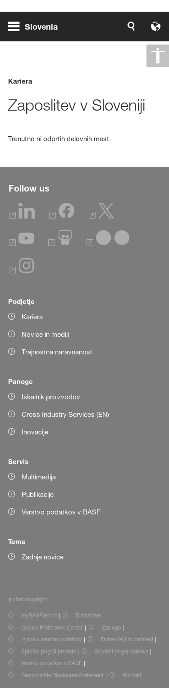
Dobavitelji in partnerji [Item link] (127, 639)
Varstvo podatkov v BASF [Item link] (51, 663)
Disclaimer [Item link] (88, 615)
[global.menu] (36, 26)
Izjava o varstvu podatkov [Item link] (51, 639)
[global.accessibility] (157, 56)
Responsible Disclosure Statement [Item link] (62, 675)
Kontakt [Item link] (132, 675)
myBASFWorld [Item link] (39, 615)
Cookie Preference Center (52, 627)
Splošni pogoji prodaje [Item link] (48, 651)
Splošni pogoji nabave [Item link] (121, 651)
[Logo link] (132, 26)
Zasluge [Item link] (111, 627)
